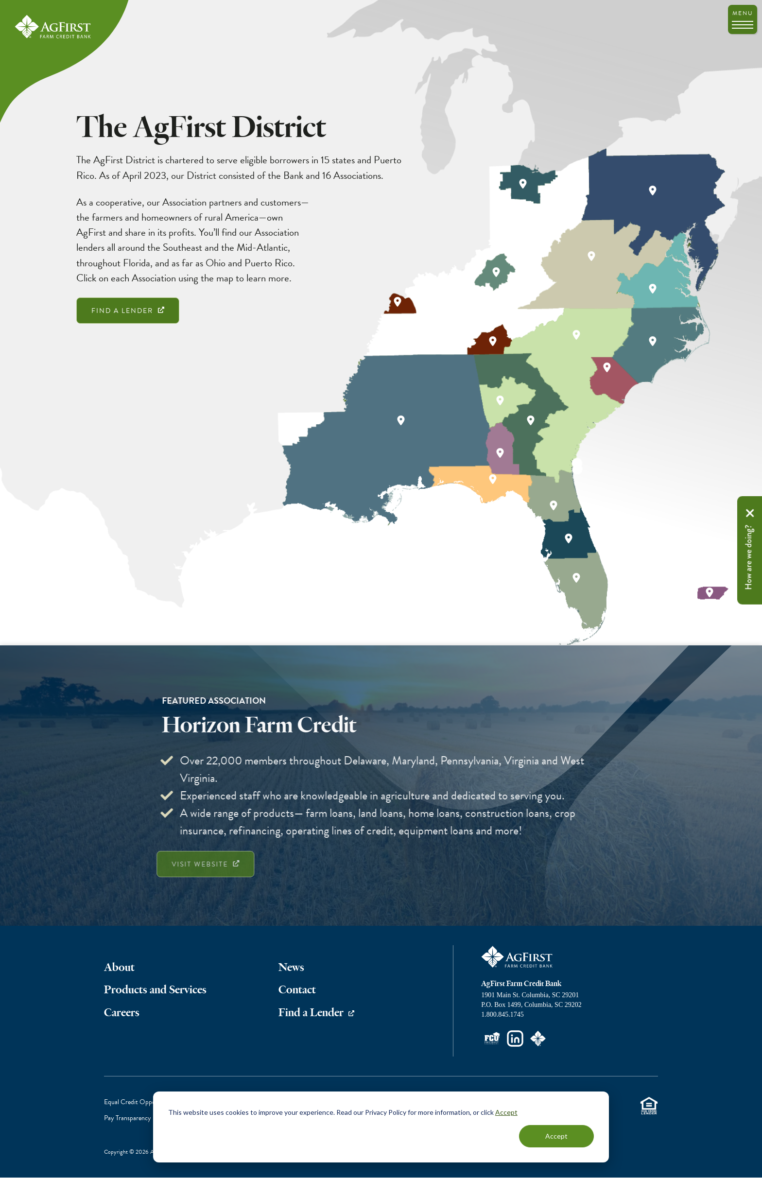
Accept (506, 1112)
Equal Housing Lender (649, 1106)
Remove (750, 512)
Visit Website (182, 864)
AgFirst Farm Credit (517, 957)
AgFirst (53, 27)
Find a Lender (122, 311)
